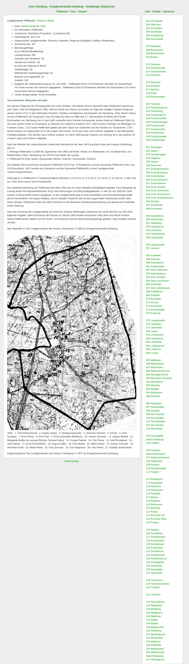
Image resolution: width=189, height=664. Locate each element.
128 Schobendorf (155, 540)
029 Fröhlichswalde (156, 136)
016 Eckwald (153, 86)
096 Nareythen (154, 403)
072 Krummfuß (154, 306)
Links (147, 11)
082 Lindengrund (155, 345)
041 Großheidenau (156, 183)
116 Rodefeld (153, 493)
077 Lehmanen (154, 327)
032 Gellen (152, 150)
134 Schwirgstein (155, 562)
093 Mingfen (152, 389)
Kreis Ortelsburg (38, 6)
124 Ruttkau (152, 522)
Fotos (73, 11)
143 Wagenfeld (154, 605)
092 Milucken (153, 385)
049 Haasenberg (155, 215)
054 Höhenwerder (155, 233)
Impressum (168, 11)
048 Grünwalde (154, 208)
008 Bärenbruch (154, 49)
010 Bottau (152, 57)
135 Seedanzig (154, 565)
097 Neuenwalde (155, 407)
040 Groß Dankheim (157, 179)
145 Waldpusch (154, 612)
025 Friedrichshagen (157, 122)
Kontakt (156, 11)
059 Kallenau (153, 259)
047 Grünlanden (154, 205)
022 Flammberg (154, 111)
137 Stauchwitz (154, 572)
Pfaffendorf (62, 11)
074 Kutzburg (153, 313)
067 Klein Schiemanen (158, 288)
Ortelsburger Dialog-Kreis (100, 6)
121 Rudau (152, 511)
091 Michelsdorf (154, 381)
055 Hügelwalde (154, 237)
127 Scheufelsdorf (155, 536)
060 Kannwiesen (155, 262)
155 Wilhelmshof (155, 648)
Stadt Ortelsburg (155, 439)
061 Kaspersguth (155, 266)
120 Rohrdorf (153, 508)
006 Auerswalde (154, 39)
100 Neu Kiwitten (155, 417)
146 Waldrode (153, 616)
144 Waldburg (153, 609)
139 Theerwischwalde (157, 583)
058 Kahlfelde (153, 255)
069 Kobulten (153, 295)
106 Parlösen (153, 450)
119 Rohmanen (154, 504)
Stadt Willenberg (155, 656)
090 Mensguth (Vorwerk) (159, 378)
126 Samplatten (154, 533)
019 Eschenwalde (155, 96)
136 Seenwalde (154, 569)
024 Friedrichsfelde (156, 118)
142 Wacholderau (155, 601)
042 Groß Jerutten (156, 187)
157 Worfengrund (155, 659)
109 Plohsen (152, 464)
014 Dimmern (153, 75)
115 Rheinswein (154, 490)
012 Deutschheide (155, 67)
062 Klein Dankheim (156, 269)
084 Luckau (152, 353)
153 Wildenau (153, 641)
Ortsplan (82, 11)
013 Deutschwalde (156, 71)
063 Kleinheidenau (156, 273)
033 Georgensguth (156, 154)
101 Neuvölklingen (156, 421)
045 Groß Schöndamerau (159, 197)
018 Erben (151, 93)
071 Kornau (152, 302)
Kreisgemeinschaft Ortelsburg (66, 6)
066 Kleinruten (153, 284)
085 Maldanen (153, 360)
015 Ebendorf (153, 82)
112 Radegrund (154, 479)
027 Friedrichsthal (155, 129)
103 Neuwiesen (154, 428)
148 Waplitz (152, 623)
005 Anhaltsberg (154, 35)
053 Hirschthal (153, 230)
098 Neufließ (153, 410)
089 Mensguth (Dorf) (157, 374)
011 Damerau (153, 64)
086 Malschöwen (155, 363)
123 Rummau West (156, 518)
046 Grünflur (152, 201)
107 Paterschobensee (157, 457)
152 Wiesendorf (154, 637)
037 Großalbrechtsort (157, 168)
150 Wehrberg (153, 630)
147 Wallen (152, 619)
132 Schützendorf (155, 555)
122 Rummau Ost (155, 515)
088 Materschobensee (158, 370)
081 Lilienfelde (153, 342)
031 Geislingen (154, 147)
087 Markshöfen (154, 367)
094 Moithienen (154, 392)
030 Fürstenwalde (155, 140)
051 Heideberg (154, 223)
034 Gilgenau (153, 158)
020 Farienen (153, 103)
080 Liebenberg (154, 338)
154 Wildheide (153, 645)
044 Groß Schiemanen (158, 194)
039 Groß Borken (155, 176)
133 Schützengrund (156, 558)
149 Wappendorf (155, 627)
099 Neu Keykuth (155, 414)
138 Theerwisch (154, 580)
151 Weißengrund (155, 634)
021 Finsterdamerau (156, 107)
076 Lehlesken (154, 324)
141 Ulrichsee (153, 594)
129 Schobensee (155, 544)
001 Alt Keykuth (154, 21)
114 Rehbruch (153, 486)
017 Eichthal (152, 89)
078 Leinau (152, 331)
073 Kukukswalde (155, 309)
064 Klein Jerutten (155, 277)
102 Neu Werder (155, 425)
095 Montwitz (153, 396)
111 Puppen (152, 471)
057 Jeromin (152, 248)
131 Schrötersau (155, 551)
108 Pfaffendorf (154, 461)
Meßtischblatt (29, 26)
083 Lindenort (153, 349)
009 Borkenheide (155, 53)
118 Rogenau (153, 500)
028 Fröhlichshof (155, 132)
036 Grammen (153, 165)
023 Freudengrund (156, 114)
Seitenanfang (72, 461)
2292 (43, 26)
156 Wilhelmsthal (155, 652)
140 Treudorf (153, 587)
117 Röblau (152, 497)
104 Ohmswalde (154, 435)
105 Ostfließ (152, 443)
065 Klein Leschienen (157, 280)
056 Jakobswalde (155, 244)
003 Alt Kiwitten (154, 28)
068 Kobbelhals (154, 291)
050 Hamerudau (154, 219)
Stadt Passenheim (156, 454)
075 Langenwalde (155, 320)
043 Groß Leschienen (157, 190)
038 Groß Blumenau (157, 172)
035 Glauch (152, 161)
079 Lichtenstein (155, 334)
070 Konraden (153, 298)
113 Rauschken (154, 482)
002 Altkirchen (153, 24)
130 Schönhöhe (154, 547)
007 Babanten (153, 46)
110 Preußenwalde (156, 468)
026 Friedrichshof (155, 125)
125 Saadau (152, 529)
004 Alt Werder (154, 31)
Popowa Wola (45, 20)
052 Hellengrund (155, 226)
